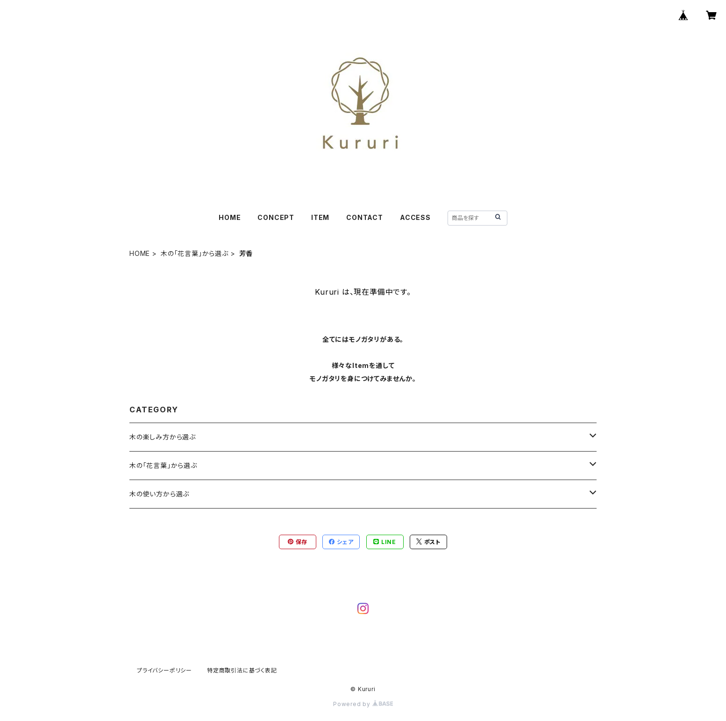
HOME (230, 217)
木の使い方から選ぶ (159, 494)
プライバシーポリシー (164, 670)
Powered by (363, 703)
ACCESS (415, 217)
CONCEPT (275, 217)
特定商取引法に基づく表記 (242, 670)
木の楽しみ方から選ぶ (162, 437)
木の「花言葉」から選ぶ (194, 253)
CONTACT (364, 217)
